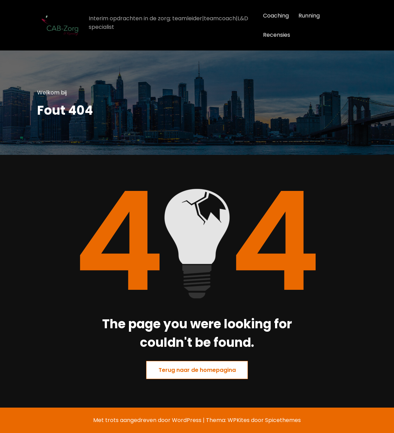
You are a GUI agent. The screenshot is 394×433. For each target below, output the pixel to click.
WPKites (239, 420)
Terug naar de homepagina (197, 370)
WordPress (186, 420)
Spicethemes (283, 420)
